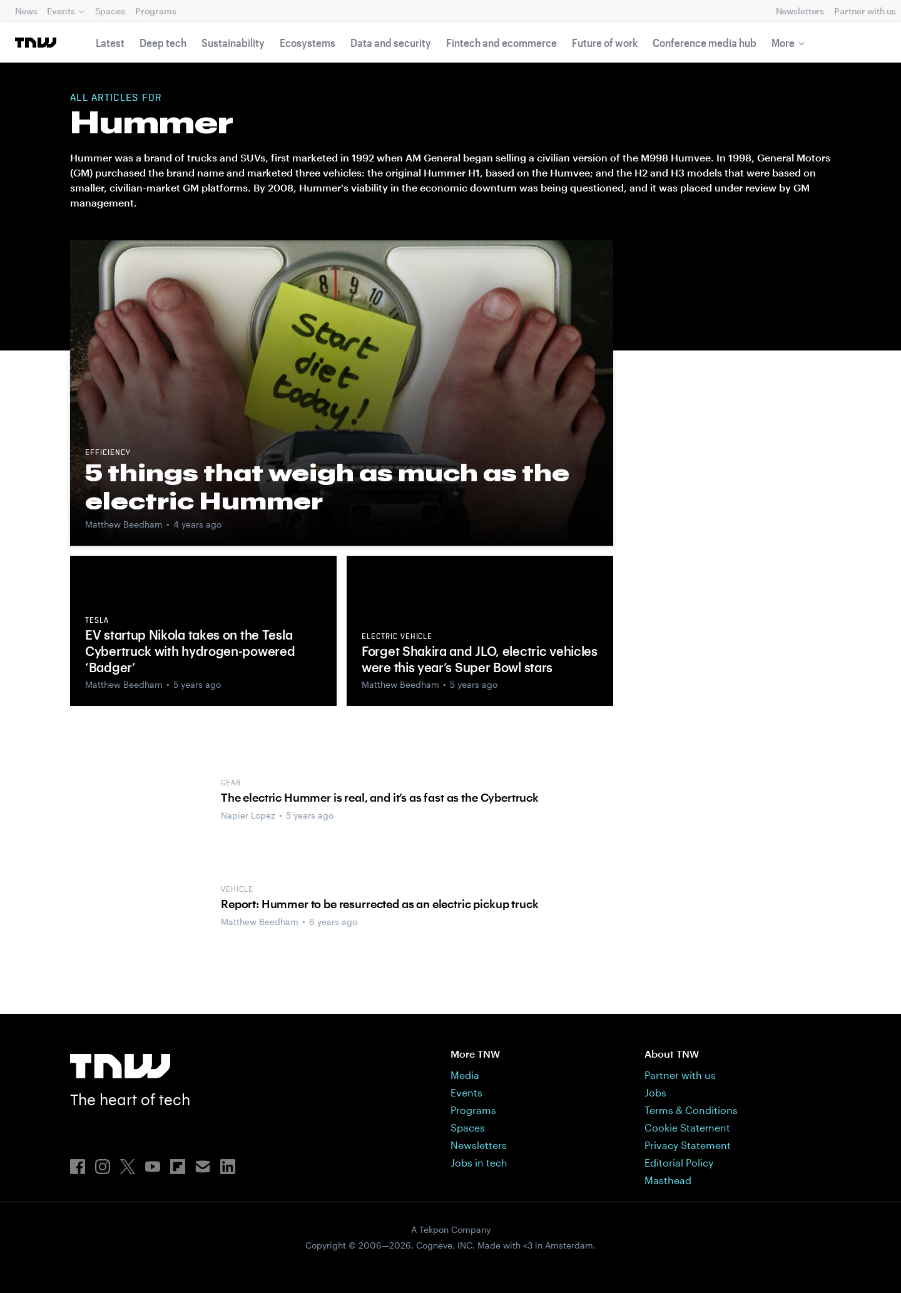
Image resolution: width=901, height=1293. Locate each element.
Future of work (605, 42)
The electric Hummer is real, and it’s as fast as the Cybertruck (380, 797)
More (783, 42)
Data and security (390, 42)
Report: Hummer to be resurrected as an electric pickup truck (379, 904)
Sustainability (233, 42)
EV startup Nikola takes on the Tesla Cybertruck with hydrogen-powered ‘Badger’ (190, 651)
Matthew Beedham (124, 524)
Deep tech (163, 42)
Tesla (97, 621)
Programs (155, 11)
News (26, 11)
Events (60, 11)
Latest (110, 42)
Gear (231, 783)
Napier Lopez (248, 815)
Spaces (110, 11)
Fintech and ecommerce (501, 42)
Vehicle (237, 890)
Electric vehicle (397, 637)
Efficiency (108, 453)
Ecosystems (307, 42)
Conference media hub (704, 42)
